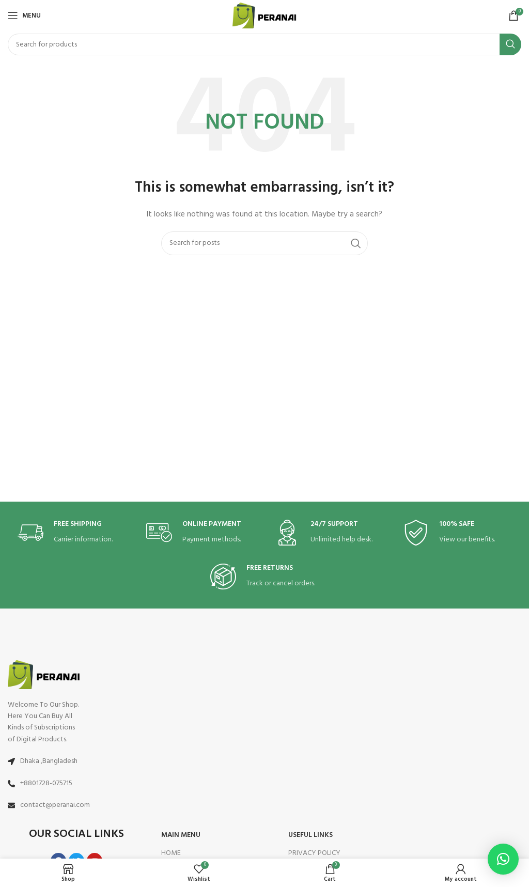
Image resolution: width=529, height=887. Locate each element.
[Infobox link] (72, 533)
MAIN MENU (180, 835)
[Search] (264, 44)
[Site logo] (264, 16)
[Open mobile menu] (24, 15)
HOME (171, 853)
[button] (503, 859)
